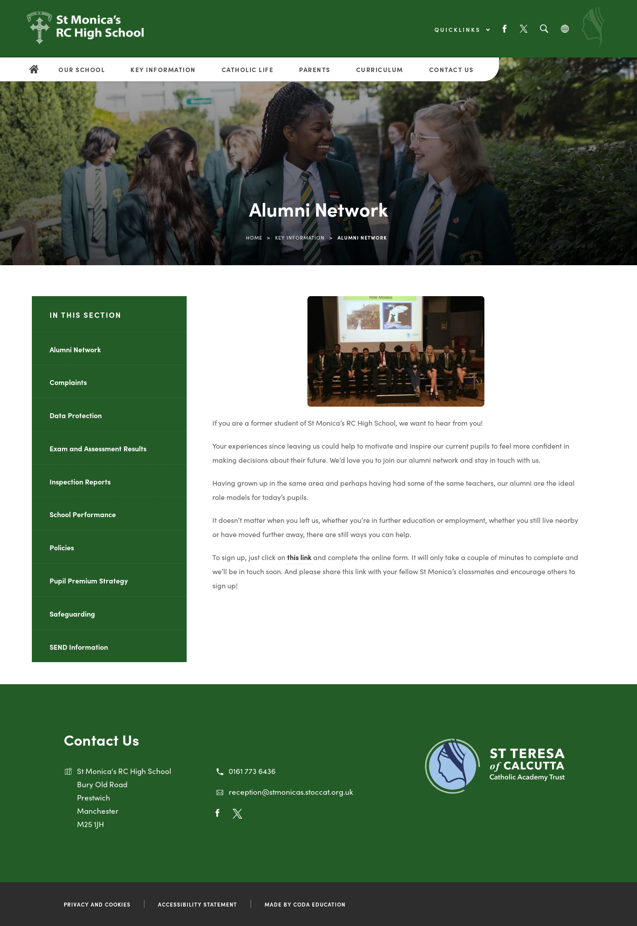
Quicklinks (461, 29)
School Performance (83, 514)
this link (299, 557)
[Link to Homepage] (85, 33)
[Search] (543, 28)
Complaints (68, 382)
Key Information (163, 69)
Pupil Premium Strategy (89, 580)
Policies (62, 547)
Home (254, 237)
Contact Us (451, 69)
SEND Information (79, 647)
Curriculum (379, 69)
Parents (314, 69)
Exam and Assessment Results (98, 448)
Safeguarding (72, 613)
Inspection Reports (80, 481)
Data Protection (76, 415)
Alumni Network (75, 349)
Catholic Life (248, 69)
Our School (81, 69)
